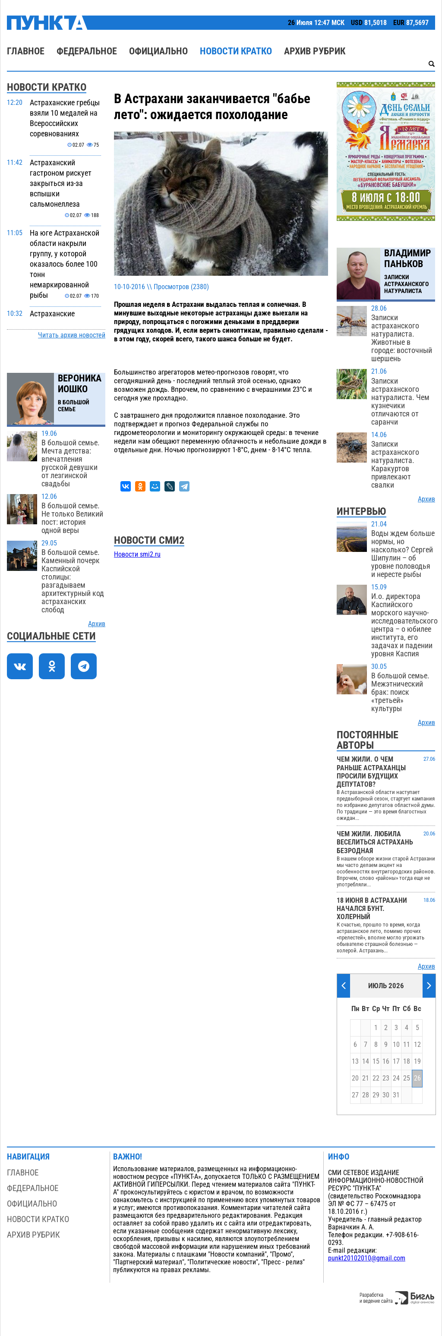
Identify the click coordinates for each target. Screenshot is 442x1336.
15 (376, 1061)
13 (355, 1061)
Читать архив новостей (71, 335)
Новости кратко (236, 51)
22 (376, 1078)
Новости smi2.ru (137, 554)
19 (417, 1061)
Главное (25, 51)
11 (406, 1045)
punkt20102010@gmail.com (366, 1258)
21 (365, 1078)
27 (355, 1095)
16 (385, 1061)
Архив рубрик (314, 51)
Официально (158, 51)
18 (406, 1061)
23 (385, 1078)
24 (396, 1078)
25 (406, 1078)
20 (355, 1078)
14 (365, 1061)
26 (417, 1078)
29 (376, 1095)
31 (396, 1095)
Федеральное (87, 51)
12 (417, 1045)
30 (385, 1095)
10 (396, 1045)
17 (396, 1061)
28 (365, 1095)
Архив (96, 624)
